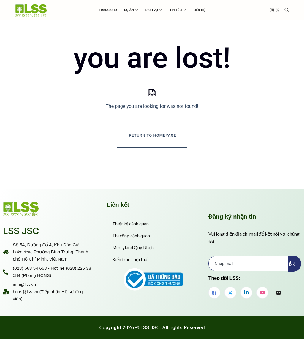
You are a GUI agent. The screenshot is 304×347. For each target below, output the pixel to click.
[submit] (294, 265)
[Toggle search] (286, 10)
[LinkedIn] (246, 294)
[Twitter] (230, 294)
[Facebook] (214, 294)
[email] (248, 265)
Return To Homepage (152, 137)
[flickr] (278, 295)
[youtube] (262, 294)
